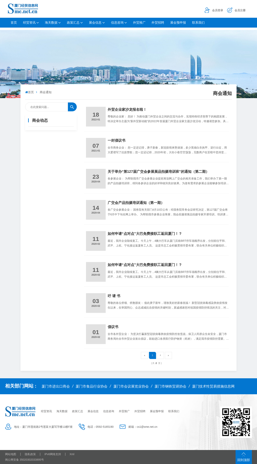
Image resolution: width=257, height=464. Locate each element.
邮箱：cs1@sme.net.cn (142, 426)
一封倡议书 (116, 140)
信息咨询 (117, 22)
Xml (72, 454)
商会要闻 (34, 141)
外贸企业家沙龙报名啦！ (127, 110)
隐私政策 (30, 454)
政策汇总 (73, 22)
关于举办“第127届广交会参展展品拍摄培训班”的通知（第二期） (158, 172)
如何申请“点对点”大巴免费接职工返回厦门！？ (145, 234)
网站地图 (10, 454)
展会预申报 (178, 22)
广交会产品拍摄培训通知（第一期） (136, 203)
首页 (14, 22)
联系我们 (198, 22)
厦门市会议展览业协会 (131, 386)
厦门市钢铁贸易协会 (170, 386)
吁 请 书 (114, 296)
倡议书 (113, 327)
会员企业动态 (37, 151)
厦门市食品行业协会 (91, 386)
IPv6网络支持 (52, 454)
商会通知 (34, 131)
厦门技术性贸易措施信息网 (213, 386)
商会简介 (34, 161)
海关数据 (51, 22)
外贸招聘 (158, 22)
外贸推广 (139, 22)
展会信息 (95, 22)
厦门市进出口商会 (56, 386)
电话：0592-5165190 (101, 426)
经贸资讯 (29, 22)
